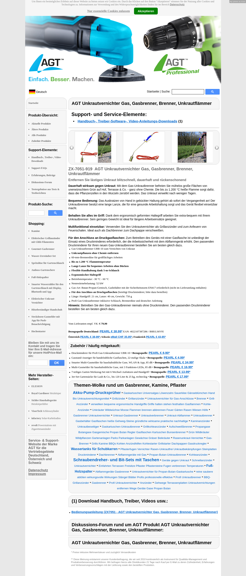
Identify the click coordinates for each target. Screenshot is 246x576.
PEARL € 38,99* (111, 331)
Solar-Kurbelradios (46, 418)
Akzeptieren (146, 11)
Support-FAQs (39, 168)
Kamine (36, 231)
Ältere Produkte (40, 129)
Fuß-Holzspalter (40, 277)
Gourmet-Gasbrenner (43, 249)
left (72, 148)
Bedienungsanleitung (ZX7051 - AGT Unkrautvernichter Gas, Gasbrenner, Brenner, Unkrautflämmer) (145, 512)
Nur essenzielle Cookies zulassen (108, 11)
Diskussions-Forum (42, 182)
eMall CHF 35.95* (121, 336)
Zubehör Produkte (41, 141)
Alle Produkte (39, 135)
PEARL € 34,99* (182, 362)
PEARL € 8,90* (159, 352)
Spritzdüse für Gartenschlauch (48, 263)
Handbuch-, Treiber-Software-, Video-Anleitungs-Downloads (127, 121)
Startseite (153, 91)
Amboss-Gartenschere (43, 270)
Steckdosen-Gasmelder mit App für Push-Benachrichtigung (46, 320)
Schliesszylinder (45, 411)
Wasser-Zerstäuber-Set (44, 256)
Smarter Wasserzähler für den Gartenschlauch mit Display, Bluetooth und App (48, 288)
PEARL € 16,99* (181, 367)
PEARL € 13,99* (178, 371)
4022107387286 (139, 331)
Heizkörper (46, 393)
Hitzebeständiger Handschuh (47, 309)
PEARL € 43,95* (156, 336)
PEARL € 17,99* (177, 376)
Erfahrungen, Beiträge (43, 175)
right (217, 148)
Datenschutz (177, 4)
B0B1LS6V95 (156, 331)
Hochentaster (39, 331)
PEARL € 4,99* (174, 357)
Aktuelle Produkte (41, 123)
